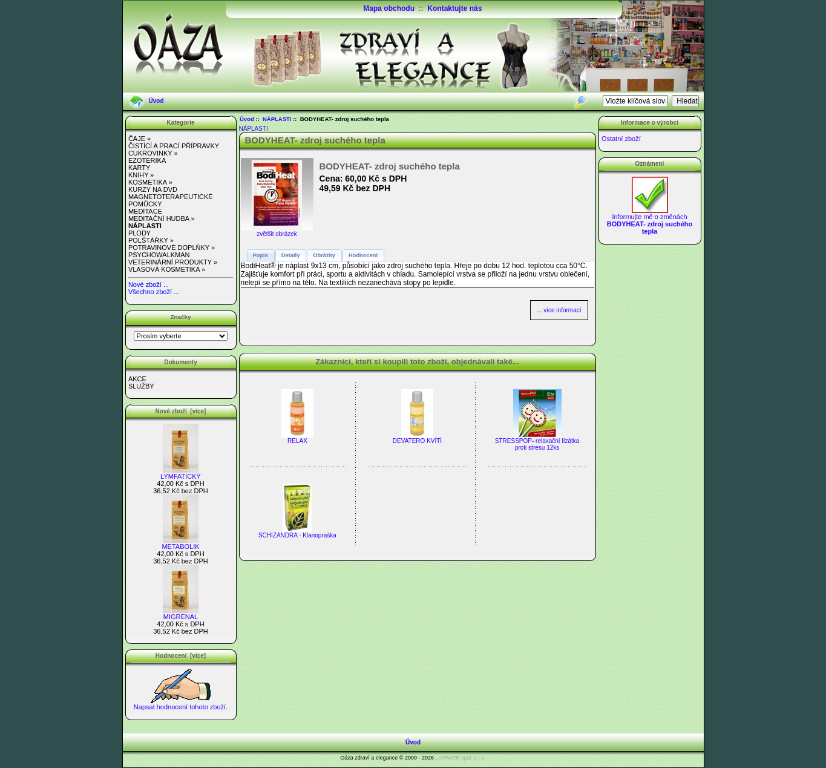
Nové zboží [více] (181, 411)
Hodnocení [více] (181, 655)
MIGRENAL (180, 613)
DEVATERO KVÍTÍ (417, 441)
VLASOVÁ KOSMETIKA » (166, 269)
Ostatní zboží (621, 138)
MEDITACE (145, 211)
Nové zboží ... (148, 284)
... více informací (559, 310)
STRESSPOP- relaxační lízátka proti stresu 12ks (537, 444)
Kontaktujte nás (454, 8)
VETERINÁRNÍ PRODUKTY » (172, 262)
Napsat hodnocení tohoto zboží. (181, 704)
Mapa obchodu (389, 8)
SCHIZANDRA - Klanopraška (297, 535)
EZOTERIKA (147, 160)
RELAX (297, 441)
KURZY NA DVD (152, 189)
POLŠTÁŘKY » (151, 240)
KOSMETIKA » (150, 182)
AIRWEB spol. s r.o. (462, 758)
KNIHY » (141, 175)
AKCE (137, 378)
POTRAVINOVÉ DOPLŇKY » (171, 247)
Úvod (156, 100)
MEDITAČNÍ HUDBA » (161, 218)
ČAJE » (139, 138)
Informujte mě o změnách (650, 221)
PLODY (139, 233)
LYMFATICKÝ (180, 473)
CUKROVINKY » (153, 153)
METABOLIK (180, 543)
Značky (180, 316)
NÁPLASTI (277, 119)
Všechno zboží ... (153, 291)
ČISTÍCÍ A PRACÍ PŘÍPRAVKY (173, 145)
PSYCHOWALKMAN (159, 254)
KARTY (139, 167)
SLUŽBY (141, 386)
